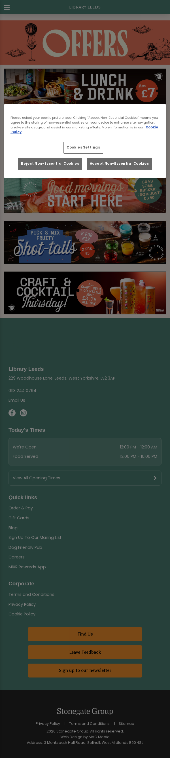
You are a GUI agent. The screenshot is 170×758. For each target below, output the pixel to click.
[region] (85, 141)
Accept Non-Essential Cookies (119, 163)
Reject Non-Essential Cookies (50, 163)
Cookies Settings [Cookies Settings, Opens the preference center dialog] (83, 147)
